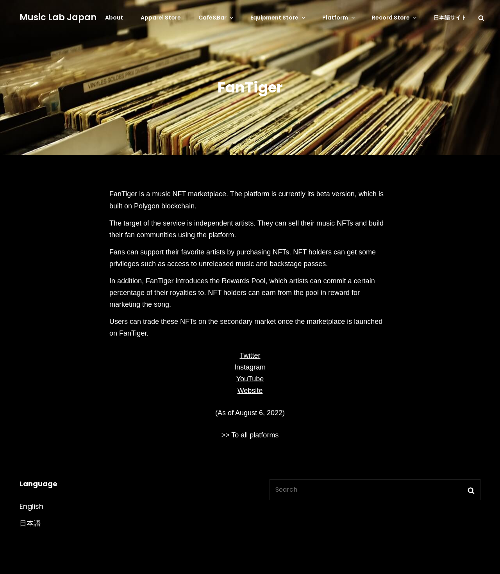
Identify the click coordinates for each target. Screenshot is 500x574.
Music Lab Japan (58, 17)
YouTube (250, 379)
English (31, 506)
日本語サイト (450, 17)
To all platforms (255, 435)
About (114, 17)
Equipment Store (278, 17)
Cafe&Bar (216, 17)
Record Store (395, 17)
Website (250, 391)
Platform (339, 17)
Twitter (249, 355)
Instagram (250, 367)
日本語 (30, 523)
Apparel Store (161, 17)
